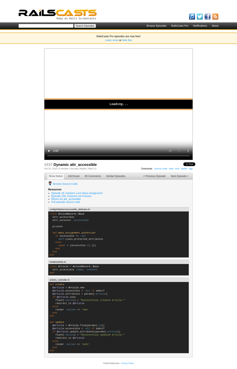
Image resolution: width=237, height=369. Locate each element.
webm (184, 168)
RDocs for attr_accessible (66, 199)
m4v (177, 168)
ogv (191, 168)
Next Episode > (179, 176)
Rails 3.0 (92, 168)
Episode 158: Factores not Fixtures (71, 196)
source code (160, 168)
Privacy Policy (127, 363)
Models (82, 168)
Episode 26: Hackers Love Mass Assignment (77, 193)
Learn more (111, 40)
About (215, 25)
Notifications (200, 25)
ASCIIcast (73, 176)
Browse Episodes (156, 25)
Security (74, 168)
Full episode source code (65, 202)
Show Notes (56, 176)
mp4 (171, 168)
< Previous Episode (154, 176)
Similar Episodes (115, 176)
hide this (127, 40)
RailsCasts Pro (179, 25)
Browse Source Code (65, 183)
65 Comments (93, 176)
